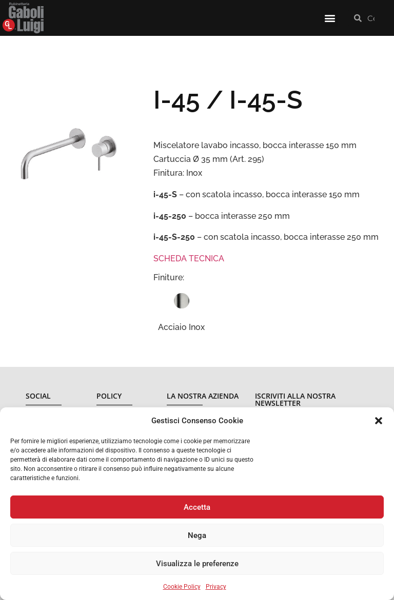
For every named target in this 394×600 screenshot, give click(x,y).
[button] (378, 421)
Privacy (216, 586)
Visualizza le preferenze (197, 563)
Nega (197, 535)
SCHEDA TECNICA (188, 258)
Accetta (197, 507)
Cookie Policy (182, 586)
